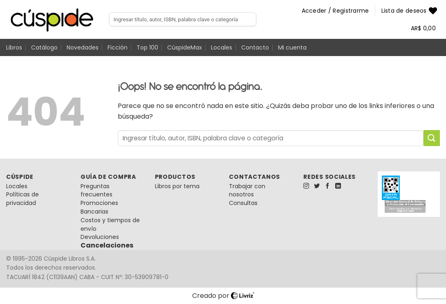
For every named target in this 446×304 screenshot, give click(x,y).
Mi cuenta (292, 47)
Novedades (83, 47)
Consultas (243, 203)
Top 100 (147, 47)
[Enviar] (432, 138)
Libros (14, 47)
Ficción (118, 47)
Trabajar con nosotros (247, 190)
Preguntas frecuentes (96, 190)
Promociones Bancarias (99, 207)
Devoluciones (100, 237)
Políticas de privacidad (22, 198)
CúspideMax (184, 47)
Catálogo (44, 47)
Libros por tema (177, 186)
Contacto (255, 47)
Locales (221, 47)
